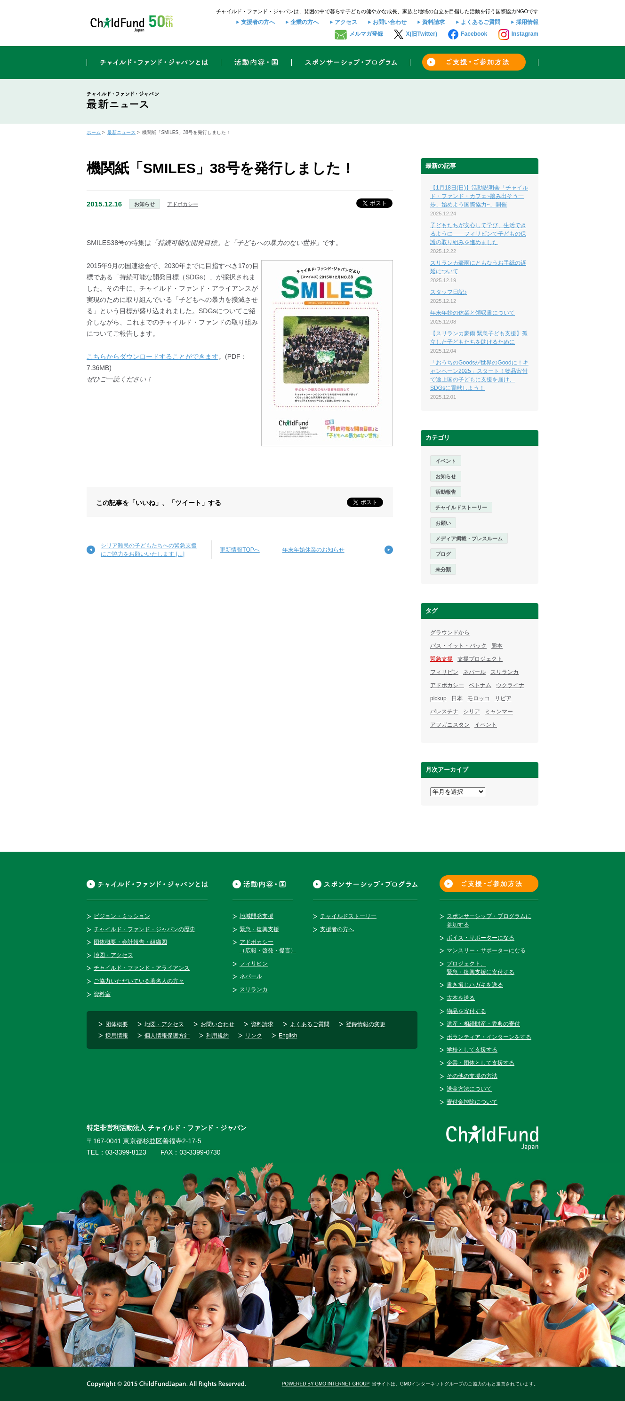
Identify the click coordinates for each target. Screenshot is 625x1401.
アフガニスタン (450, 724)
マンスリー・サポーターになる (486, 950)
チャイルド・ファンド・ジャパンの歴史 (144, 929)
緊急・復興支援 (259, 929)
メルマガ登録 (366, 34)
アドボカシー (182, 204)
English (288, 1035)
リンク (253, 1035)
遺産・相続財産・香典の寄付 (483, 1024)
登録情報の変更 (365, 1024)
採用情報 (527, 22)
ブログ (443, 554)
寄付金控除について (472, 1102)
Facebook (474, 34)
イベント (445, 461)
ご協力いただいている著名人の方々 (139, 981)
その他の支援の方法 (472, 1076)
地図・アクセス (113, 955)
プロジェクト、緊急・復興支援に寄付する (480, 967)
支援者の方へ (258, 22)
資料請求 (433, 22)
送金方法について (469, 1088)
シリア (471, 711)
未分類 (443, 569)
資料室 (102, 994)
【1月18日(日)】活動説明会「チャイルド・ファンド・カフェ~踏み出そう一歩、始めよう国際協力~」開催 (479, 196)
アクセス (346, 22)
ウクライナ (510, 685)
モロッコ (478, 698)
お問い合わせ (390, 22)
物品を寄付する (466, 1011)
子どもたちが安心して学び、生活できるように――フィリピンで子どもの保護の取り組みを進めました (478, 233)
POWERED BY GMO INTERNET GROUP (325, 1383)
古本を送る (461, 998)
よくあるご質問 (480, 22)
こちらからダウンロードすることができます (152, 356)
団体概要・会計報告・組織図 (130, 942)
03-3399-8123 (125, 1152)
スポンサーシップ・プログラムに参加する (489, 920)
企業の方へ (304, 22)
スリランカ (504, 672)
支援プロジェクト (480, 659)
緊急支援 (441, 659)
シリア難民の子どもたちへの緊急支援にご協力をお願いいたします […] (149, 549)
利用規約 (217, 1035)
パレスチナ (444, 711)
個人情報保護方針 (167, 1035)
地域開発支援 (256, 916)
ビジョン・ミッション (122, 916)
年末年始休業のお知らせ (313, 549)
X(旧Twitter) (421, 34)
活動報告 (445, 492)
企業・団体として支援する (480, 1063)
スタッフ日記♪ (448, 292)
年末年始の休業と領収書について (472, 312)
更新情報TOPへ (239, 549)
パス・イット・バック (458, 645)
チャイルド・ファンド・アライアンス (142, 968)
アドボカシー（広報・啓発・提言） (268, 946)
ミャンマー (499, 711)
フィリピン (444, 672)
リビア (503, 698)
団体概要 (116, 1024)
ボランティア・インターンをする (489, 1037)
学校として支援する (472, 1049)
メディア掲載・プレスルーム (469, 538)
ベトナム (480, 685)
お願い (443, 523)
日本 (457, 698)
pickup (438, 698)
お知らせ (144, 204)
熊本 (497, 645)
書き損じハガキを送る (475, 984)
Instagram (525, 34)
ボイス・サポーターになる (480, 937)
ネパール (474, 672)
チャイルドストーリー (461, 507)
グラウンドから (450, 632)
